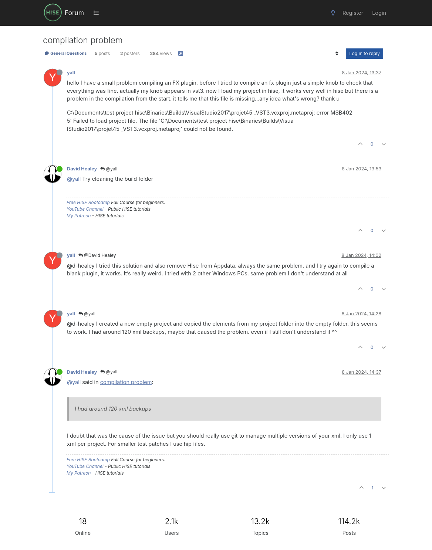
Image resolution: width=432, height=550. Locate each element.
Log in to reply (364, 53)
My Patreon (79, 215)
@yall (108, 169)
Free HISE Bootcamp (88, 202)
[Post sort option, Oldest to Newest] (337, 53)
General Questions (65, 53)
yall (71, 72)
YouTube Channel (85, 209)
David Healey (82, 169)
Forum (74, 13)
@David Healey (97, 255)
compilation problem (126, 382)
